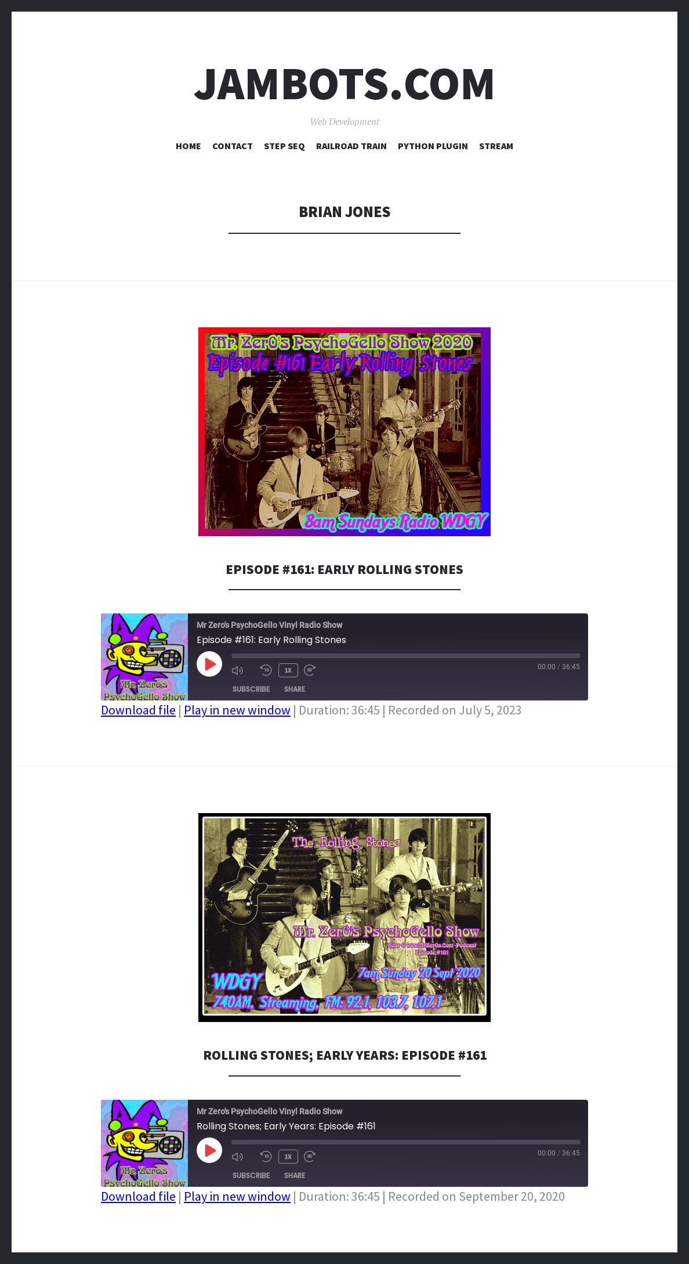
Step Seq (284, 145)
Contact (232, 145)
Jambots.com (345, 83)
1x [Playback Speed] (287, 669)
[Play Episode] (209, 664)
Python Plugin (433, 145)
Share (294, 688)
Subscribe (251, 688)
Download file (138, 710)
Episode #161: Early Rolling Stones (344, 568)
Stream (496, 145)
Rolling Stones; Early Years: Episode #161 (344, 1054)
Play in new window (237, 710)
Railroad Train (351, 145)
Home (188, 145)
